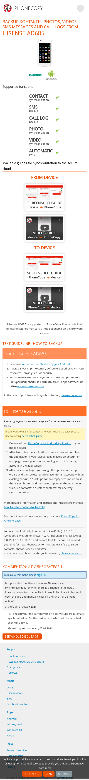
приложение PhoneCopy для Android (46, 364)
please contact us (71, 395)
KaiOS (10, 735)
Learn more (44, 768)
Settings (64, 774)
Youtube (25, 704)
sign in (41, 575)
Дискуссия (13, 667)
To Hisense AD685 (44, 267)
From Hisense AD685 (44, 197)
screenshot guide (32, 436)
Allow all (32, 774)
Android (12, 719)
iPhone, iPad (14, 724)
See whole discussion (22, 636)
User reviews (15, 693)
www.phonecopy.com (30, 386)
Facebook (12, 704)
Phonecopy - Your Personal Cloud (23, 8)
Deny (48, 774)
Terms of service (17, 750)
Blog (9, 698)
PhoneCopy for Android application (49, 443)
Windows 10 (14, 730)
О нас (10, 687)
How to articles (16, 656)
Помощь (12, 672)
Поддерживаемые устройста (25, 661)
